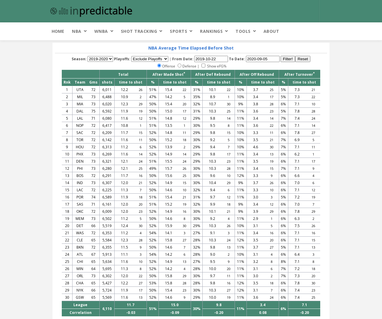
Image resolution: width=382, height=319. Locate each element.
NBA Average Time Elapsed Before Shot (191, 48)
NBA (76, 31)
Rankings (211, 31)
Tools (243, 31)
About (271, 31)
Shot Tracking (139, 31)
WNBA (101, 31)
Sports (178, 31)
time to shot (130, 82)
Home (58, 31)
